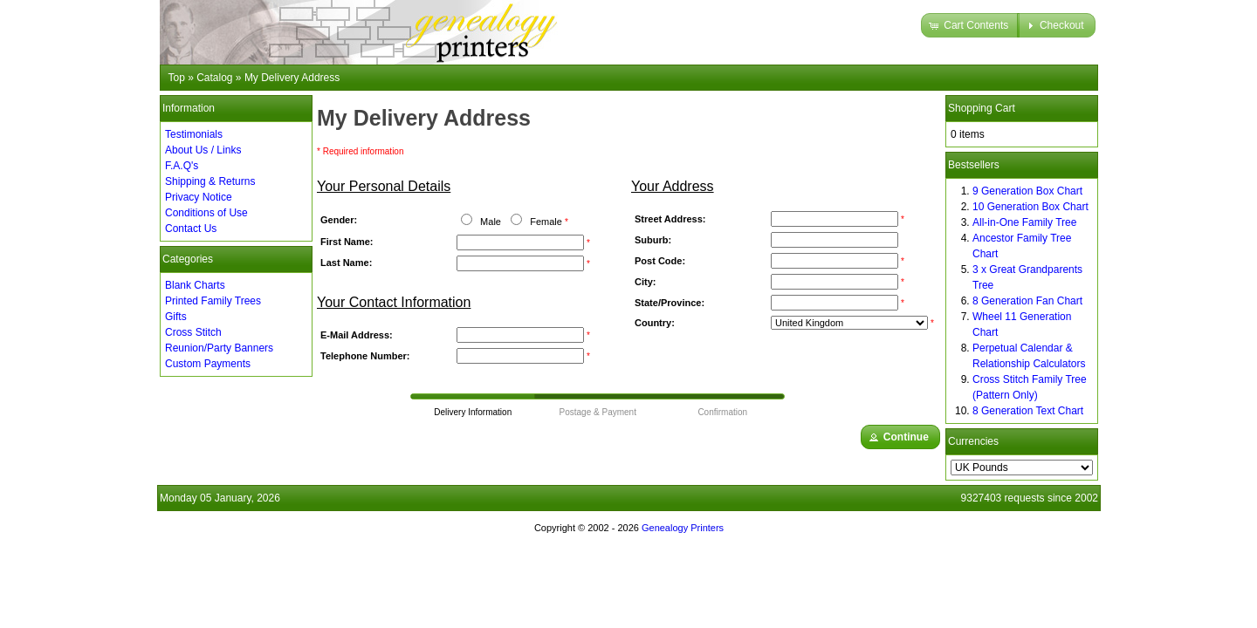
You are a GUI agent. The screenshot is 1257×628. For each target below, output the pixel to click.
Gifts (176, 317)
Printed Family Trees (213, 301)
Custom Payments (208, 364)
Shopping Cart (981, 108)
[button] (970, 25)
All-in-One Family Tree (1024, 222)
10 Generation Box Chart (1030, 207)
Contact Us (190, 228)
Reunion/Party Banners (219, 348)
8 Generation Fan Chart (1027, 301)
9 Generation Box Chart (1027, 191)
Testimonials (194, 134)
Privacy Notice (198, 197)
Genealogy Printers (683, 527)
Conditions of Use (206, 213)
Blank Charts (195, 285)
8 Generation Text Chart (1027, 411)
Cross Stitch (193, 332)
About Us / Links (203, 150)
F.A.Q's (181, 166)
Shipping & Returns (210, 181)
